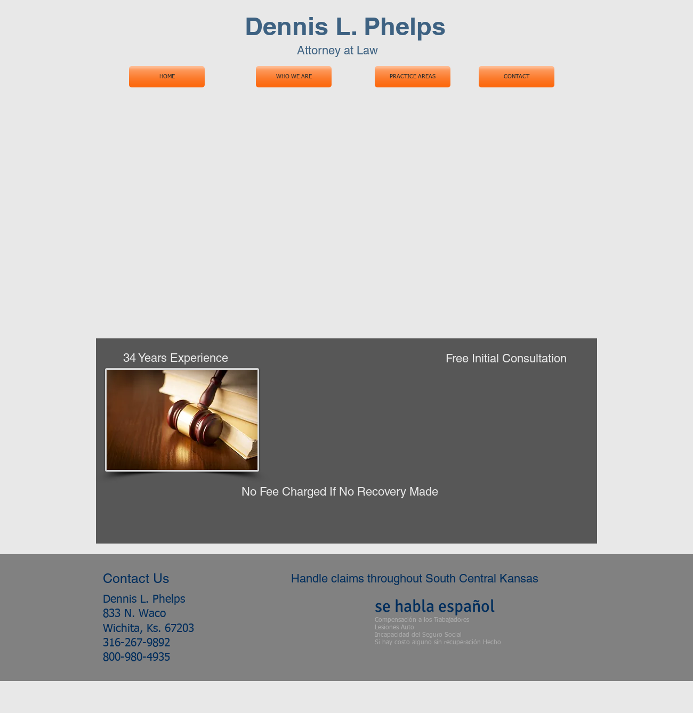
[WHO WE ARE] (294, 76)
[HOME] (167, 76)
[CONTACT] (516, 76)
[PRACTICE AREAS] (412, 76)
